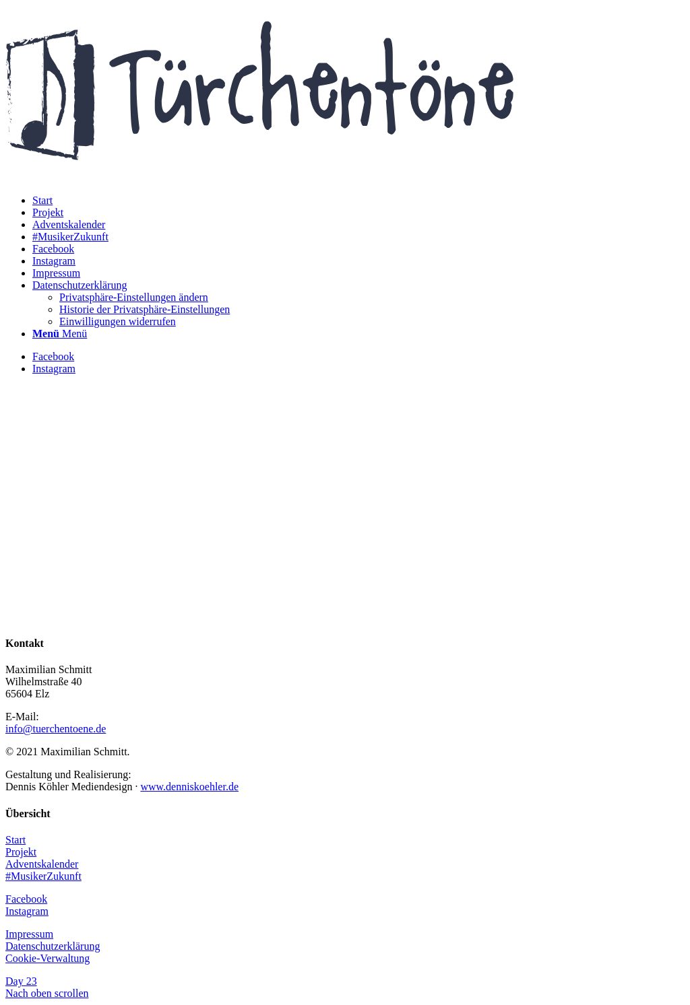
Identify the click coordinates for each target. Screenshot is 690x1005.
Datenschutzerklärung (52, 946)
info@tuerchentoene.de (55, 728)
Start (15, 839)
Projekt (20, 852)
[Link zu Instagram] (53, 368)
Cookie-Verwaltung (47, 958)
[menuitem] (42, 200)
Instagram (27, 911)
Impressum (29, 934)
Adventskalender (41, 864)
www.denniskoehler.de (189, 786)
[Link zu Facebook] (53, 356)
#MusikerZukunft (43, 876)
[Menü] (59, 333)
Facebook (26, 899)
